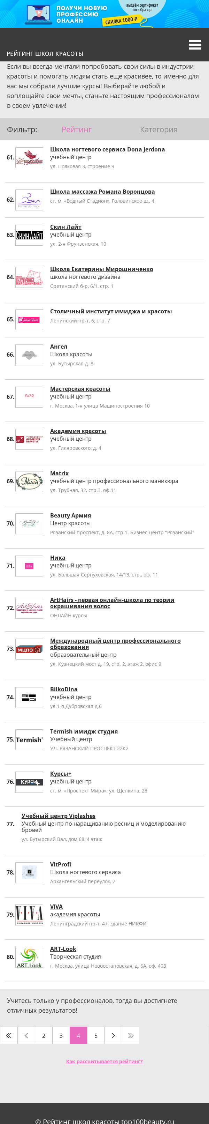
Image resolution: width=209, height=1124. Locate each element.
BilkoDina (64, 689)
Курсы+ (60, 773)
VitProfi (60, 864)
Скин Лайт (66, 227)
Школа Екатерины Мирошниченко (101, 269)
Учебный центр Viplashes (58, 816)
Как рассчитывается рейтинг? (104, 1061)
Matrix (59, 473)
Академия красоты (78, 431)
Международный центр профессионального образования (115, 644)
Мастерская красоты (80, 389)
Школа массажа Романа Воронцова (102, 191)
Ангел (58, 346)
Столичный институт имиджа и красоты (111, 311)
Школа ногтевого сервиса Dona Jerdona (107, 149)
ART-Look (63, 949)
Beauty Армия (70, 515)
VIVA (56, 906)
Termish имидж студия (84, 731)
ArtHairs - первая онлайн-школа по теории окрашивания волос (112, 603)
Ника (57, 557)
